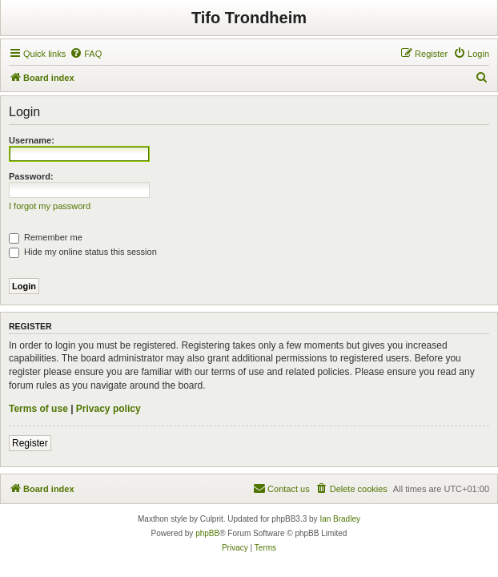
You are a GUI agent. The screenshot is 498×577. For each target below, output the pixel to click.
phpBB (207, 533)
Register (30, 443)
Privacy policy (108, 408)
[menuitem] (86, 53)
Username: (31, 140)
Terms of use (38, 408)
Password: (31, 176)
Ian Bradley (339, 518)
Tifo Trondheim (249, 17)
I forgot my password (49, 206)
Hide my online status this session (83, 251)
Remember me (45, 237)
